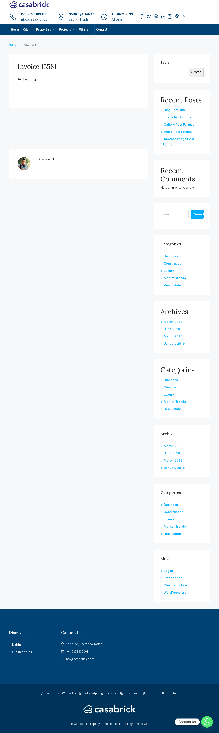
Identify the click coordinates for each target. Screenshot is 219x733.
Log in (168, 571)
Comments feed (176, 585)
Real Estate (172, 285)
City (25, 29)
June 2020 (172, 329)
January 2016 (174, 344)
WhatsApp (89, 693)
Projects (65, 29)
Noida (16, 644)
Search (166, 63)
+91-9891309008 (34, 14)
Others (83, 29)
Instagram (130, 693)
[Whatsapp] (207, 722)
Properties (43, 29)
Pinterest (151, 693)
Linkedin (109, 693)
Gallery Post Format (179, 125)
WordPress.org (175, 593)
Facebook (50, 693)
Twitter (69, 693)
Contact (101, 29)
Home (15, 29)
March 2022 (173, 322)
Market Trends (175, 278)
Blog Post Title (175, 110)
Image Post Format (178, 117)
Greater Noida (22, 652)
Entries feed (173, 578)
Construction (173, 263)
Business (171, 256)
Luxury (169, 271)
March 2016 (173, 336)
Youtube (170, 693)
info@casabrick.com (35, 19)
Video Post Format (178, 132)
